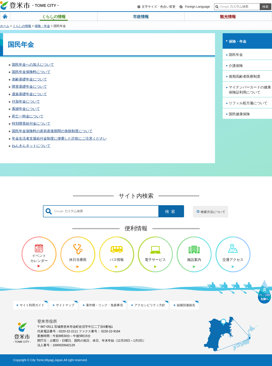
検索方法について (213, 212)
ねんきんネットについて (31, 146)
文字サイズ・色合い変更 (158, 6)
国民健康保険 (239, 114)
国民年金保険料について (31, 72)
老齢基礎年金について (29, 79)
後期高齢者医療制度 (244, 76)
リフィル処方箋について (248, 103)
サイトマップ (65, 305)
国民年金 (236, 55)
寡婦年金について (26, 109)
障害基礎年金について (29, 86)
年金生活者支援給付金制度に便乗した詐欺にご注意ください (59, 138)
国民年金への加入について (33, 64)
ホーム (4, 26)
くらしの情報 (22, 26)
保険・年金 (42, 26)
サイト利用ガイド (32, 305)
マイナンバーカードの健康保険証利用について (250, 89)
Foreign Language (197, 6)
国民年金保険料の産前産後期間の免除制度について (52, 131)
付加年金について (26, 101)
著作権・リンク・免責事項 (104, 305)
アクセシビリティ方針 (149, 305)
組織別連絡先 (186, 305)
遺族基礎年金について (29, 94)
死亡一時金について (27, 116)
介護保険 (236, 66)
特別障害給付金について (31, 123)
